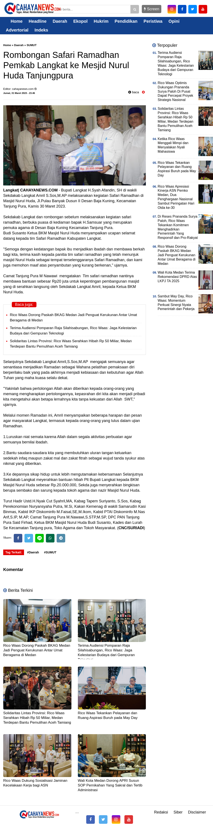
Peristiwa (153, 21)
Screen (151, 9)
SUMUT (31, 45)
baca (133, 92)
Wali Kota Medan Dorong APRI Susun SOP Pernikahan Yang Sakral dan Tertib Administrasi (110, 785)
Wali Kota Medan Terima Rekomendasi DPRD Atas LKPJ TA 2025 (177, 277)
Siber (178, 812)
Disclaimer (197, 812)
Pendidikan (126, 21)
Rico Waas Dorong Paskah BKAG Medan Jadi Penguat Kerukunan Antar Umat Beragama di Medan (36, 650)
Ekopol (80, 21)
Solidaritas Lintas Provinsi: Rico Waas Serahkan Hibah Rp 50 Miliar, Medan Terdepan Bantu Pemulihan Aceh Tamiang (37, 718)
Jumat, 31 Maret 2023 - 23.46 (19, 93)
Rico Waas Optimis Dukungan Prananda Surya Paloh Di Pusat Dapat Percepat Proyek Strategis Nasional (175, 91)
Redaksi (161, 812)
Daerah (60, 21)
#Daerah (33, 552)
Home (14, 21)
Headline (38, 21)
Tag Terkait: (13, 552)
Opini (174, 21)
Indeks (41, 30)
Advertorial (17, 30)
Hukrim (101, 21)
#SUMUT (50, 552)
